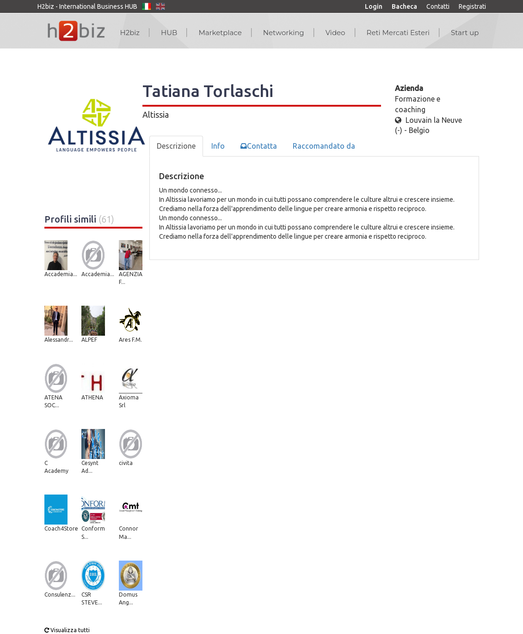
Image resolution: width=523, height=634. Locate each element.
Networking (283, 32)
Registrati (472, 6)
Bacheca (404, 6)
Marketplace (219, 32)
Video (335, 32)
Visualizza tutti (67, 630)
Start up (465, 32)
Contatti (437, 6)
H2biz (130, 32)
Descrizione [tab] (176, 146)
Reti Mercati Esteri (398, 32)
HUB (169, 32)
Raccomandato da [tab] (324, 146)
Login (373, 6)
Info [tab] (218, 146)
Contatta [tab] (258, 146)
